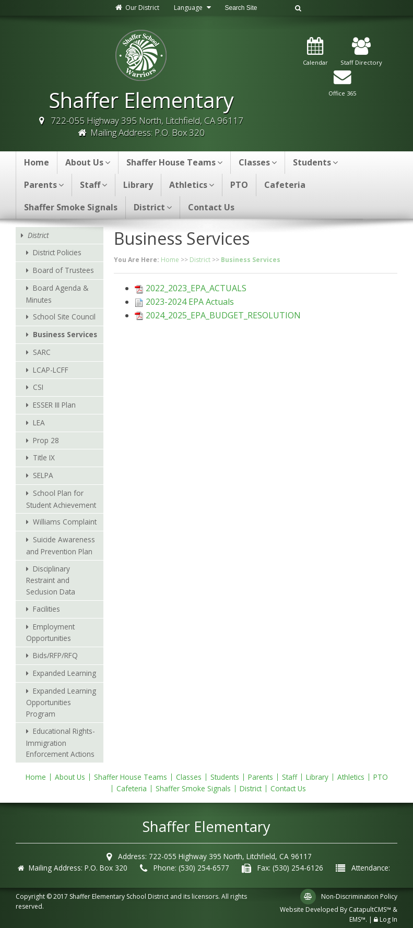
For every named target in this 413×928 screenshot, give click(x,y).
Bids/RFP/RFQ (55, 655)
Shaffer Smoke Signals (70, 207)
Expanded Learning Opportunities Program (61, 702)
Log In (388, 919)
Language (194, 7)
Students (315, 162)
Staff (93, 185)
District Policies (57, 252)
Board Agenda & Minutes (57, 294)
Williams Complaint (65, 522)
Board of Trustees (63, 270)
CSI (38, 387)
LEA (39, 422)
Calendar (315, 52)
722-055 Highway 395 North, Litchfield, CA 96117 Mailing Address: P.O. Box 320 (147, 126)
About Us (87, 162)
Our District (136, 7)
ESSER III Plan (54, 405)
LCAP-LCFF (50, 370)
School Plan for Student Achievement (61, 499)
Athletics (191, 185)
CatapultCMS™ (370, 909)
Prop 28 (46, 440)
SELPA (43, 475)
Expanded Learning (64, 673)
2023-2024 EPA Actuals (190, 301)
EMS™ (357, 919)
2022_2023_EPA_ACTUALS (196, 288)
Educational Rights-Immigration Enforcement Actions (60, 742)
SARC (42, 352)
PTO (239, 185)
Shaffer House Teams (174, 162)
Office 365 (342, 82)
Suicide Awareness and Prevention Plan (60, 545)
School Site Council (64, 317)
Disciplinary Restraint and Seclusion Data (50, 580)
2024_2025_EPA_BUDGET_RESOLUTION (223, 315)
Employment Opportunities (50, 633)
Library (138, 185)
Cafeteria (284, 185)
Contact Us (211, 207)
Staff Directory (361, 52)
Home (36, 162)
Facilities (46, 609)
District (153, 207)
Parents (44, 185)
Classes (258, 162)
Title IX (44, 457)
